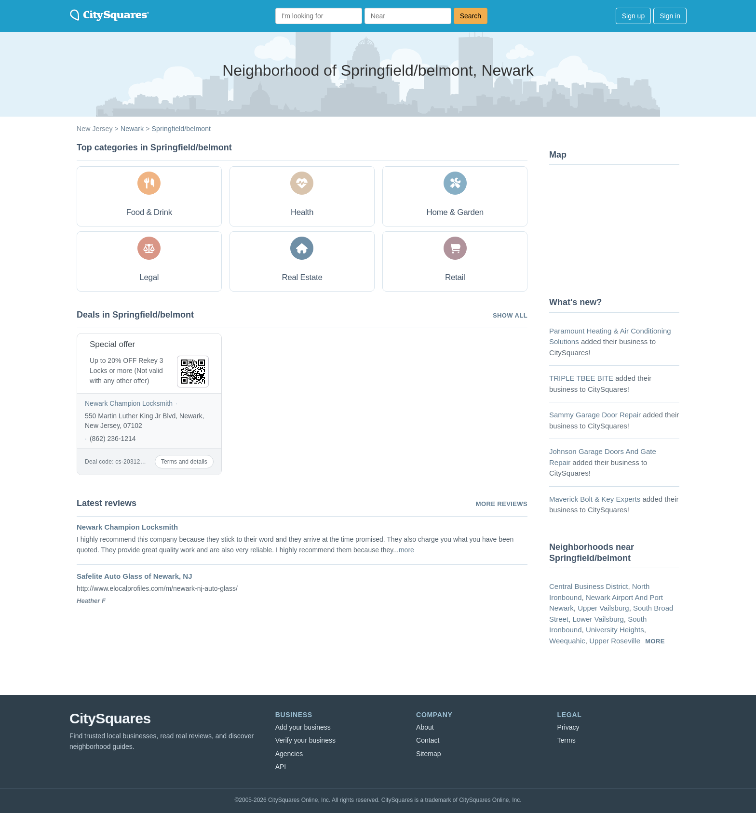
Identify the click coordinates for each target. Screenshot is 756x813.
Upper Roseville (614, 641)
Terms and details (184, 461)
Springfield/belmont (181, 129)
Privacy (568, 727)
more (406, 550)
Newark (132, 129)
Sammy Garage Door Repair (595, 415)
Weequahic (567, 641)
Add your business (303, 727)
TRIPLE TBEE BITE (581, 378)
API (280, 767)
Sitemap (428, 754)
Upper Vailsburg (603, 608)
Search (470, 16)
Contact (427, 740)
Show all (510, 315)
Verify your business (305, 740)
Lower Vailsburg (597, 619)
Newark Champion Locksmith (129, 403)
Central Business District (588, 586)
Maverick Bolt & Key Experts (594, 499)
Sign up (633, 16)
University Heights (615, 630)
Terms (566, 740)
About (425, 727)
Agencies (289, 754)
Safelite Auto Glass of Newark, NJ (134, 576)
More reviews (501, 503)
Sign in (670, 16)
